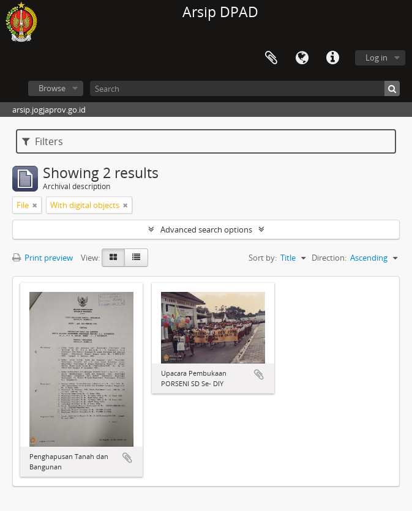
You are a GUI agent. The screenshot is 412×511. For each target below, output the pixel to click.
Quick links (332, 58)
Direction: (329, 257)
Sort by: (263, 257)
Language (302, 58)
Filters (42, 141)
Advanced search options (206, 229)
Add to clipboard (127, 458)
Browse (52, 88)
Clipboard (271, 58)
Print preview (42, 257)
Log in (376, 57)
